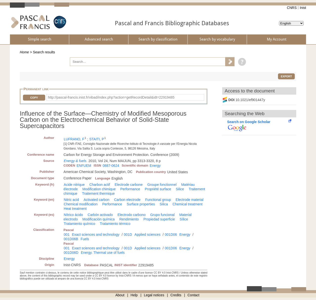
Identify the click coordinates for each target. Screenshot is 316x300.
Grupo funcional (162, 215)
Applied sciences (147, 234)
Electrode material (189, 200)
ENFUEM (84, 166)
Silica (164, 204)
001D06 (171, 234)
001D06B (71, 239)
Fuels (85, 239)
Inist (303, 8)
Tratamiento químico (79, 224)
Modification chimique (99, 189)
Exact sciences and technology (95, 234)
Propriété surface (158, 189)
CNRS (292, 8)
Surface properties (141, 204)
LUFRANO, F (74, 139)
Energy (155, 166)
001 (66, 234)
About (119, 295)
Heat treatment (75, 209)
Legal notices (154, 295)
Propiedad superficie (159, 219)
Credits (175, 295)
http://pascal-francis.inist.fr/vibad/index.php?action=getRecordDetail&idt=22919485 (111, 97)
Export (286, 76)
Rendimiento (129, 219)
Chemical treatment (187, 204)
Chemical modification (81, 204)
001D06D (71, 253)
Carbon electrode (127, 200)
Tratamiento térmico (115, 224)
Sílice (183, 219)
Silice (180, 189)
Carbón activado (100, 215)
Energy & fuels (75, 161)
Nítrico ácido (73, 215)
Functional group (158, 200)
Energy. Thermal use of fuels (103, 253)
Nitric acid (71, 200)
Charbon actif (99, 185)
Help (134, 295)
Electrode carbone (129, 185)
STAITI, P (96, 139)
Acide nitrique (74, 185)
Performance (130, 189)
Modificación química (98, 219)
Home (24, 52)
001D (128, 234)
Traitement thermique (98, 193)
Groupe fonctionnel (162, 185)
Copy (34, 97)
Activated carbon (96, 200)
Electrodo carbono (132, 215)
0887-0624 (111, 166)
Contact (193, 295)
